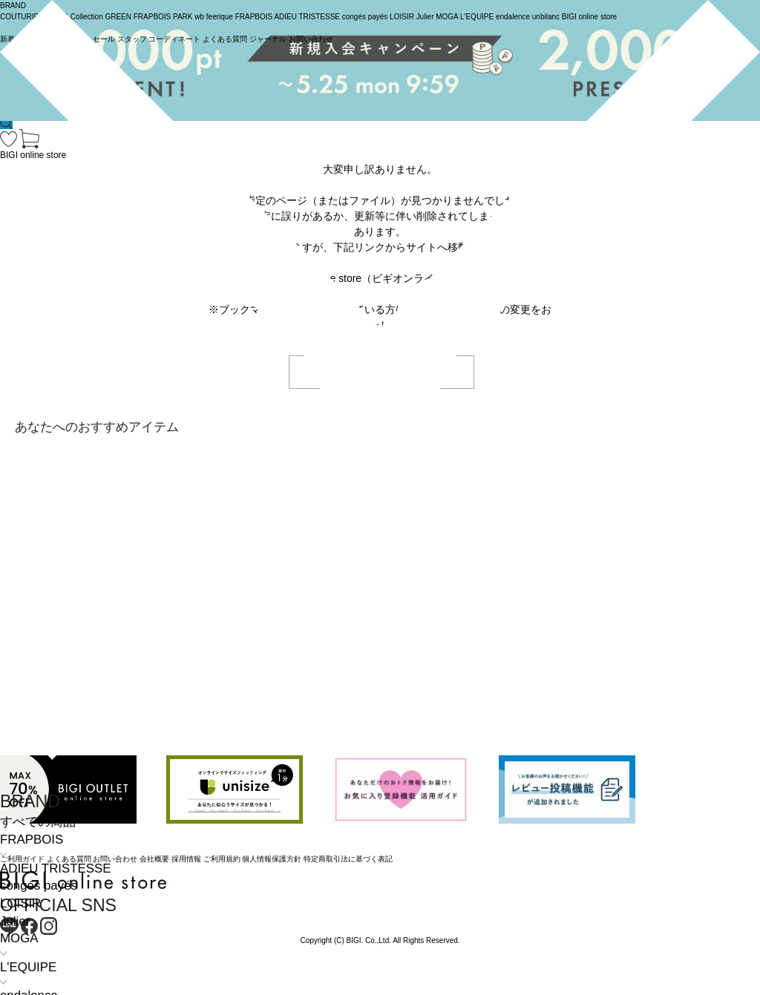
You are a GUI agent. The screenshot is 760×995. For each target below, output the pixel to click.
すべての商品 (38, 822)
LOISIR (20, 903)
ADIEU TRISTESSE (55, 868)
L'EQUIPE (28, 967)
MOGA (19, 938)
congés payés (38, 886)
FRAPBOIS (31, 840)
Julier (15, 921)
